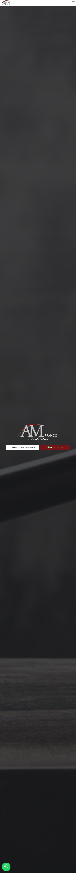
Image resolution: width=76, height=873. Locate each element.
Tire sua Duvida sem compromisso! (22, 447)
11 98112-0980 (54, 447)
